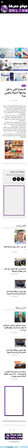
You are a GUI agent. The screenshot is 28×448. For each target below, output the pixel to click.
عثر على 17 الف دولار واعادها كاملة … (15, 248)
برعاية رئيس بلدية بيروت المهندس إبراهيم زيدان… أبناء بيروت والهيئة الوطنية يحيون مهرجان (15, 374)
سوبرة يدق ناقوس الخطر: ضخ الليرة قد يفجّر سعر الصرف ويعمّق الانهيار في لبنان (14, 327)
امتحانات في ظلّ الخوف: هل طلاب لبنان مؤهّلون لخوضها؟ (15, 270)
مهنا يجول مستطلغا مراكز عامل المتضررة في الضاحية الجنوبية (16, 292)
